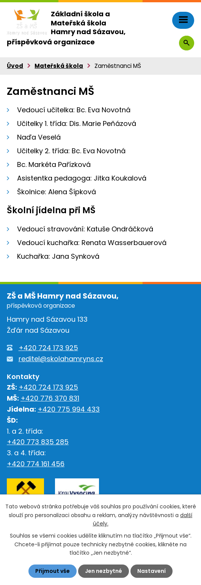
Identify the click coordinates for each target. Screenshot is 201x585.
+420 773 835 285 (38, 442)
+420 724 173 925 (48, 347)
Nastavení (151, 571)
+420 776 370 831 (49, 398)
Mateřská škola (59, 66)
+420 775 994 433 (69, 409)
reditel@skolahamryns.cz (61, 358)
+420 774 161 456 (35, 464)
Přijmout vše (52, 571)
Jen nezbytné (103, 571)
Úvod (15, 66)
